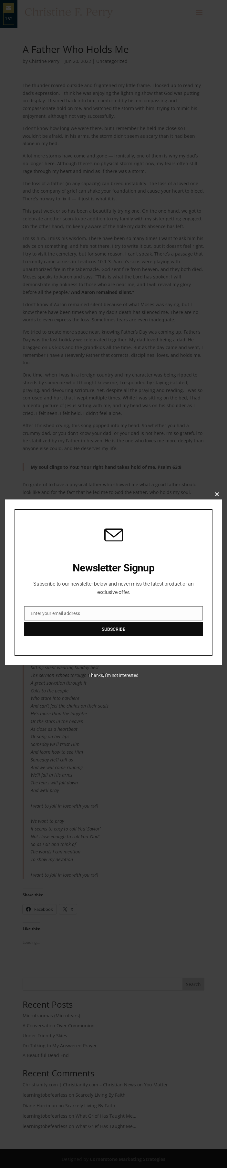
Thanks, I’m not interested (113, 675)
